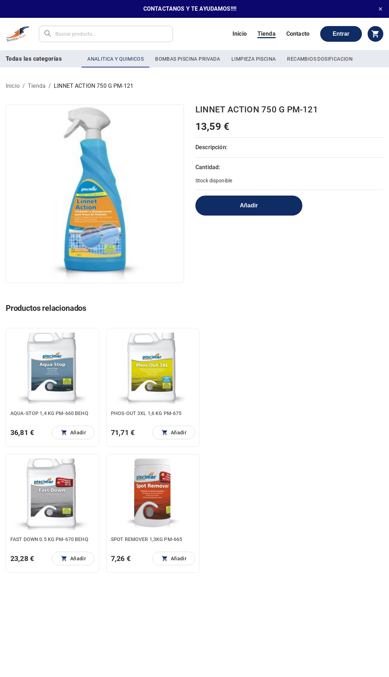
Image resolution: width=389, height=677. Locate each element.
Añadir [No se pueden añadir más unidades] (249, 205)
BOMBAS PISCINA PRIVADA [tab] (187, 58)
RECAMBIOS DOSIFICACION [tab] (319, 58)
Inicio (239, 33)
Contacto (297, 33)
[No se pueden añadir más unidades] (73, 432)
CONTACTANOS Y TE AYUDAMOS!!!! (189, 8)
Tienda (266, 33)
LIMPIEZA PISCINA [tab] (253, 58)
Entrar (341, 34)
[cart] (375, 34)
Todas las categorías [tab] (33, 58)
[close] (380, 9)
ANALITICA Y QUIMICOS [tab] (115, 58)
